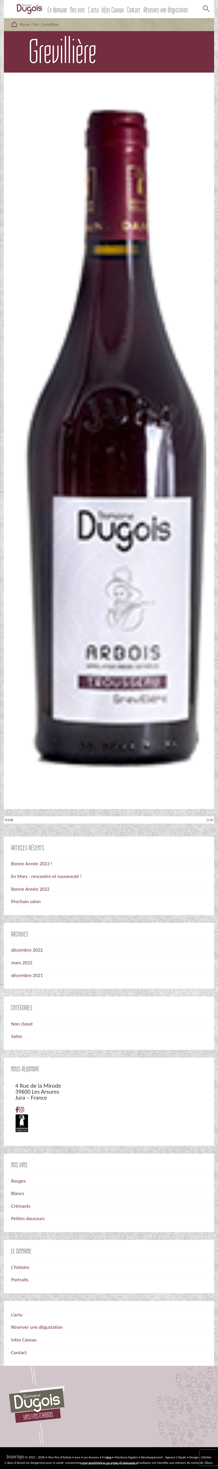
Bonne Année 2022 (30, 889)
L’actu (93, 10)
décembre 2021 (27, 975)
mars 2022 (21, 963)
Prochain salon (26, 901)
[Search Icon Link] (205, 10)
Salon (16, 1036)
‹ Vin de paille (8, 820)
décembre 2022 (27, 950)
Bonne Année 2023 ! (31, 864)
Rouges (18, 1181)
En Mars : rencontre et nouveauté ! (46, 876)
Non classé (22, 1024)
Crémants (21, 1206)
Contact (133, 10)
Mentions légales (125, 1457)
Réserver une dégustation (37, 1327)
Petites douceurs (28, 1218)
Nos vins (77, 10)
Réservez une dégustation (166, 10)
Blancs (17, 1193)
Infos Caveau (113, 10)
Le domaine (57, 10)
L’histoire (20, 1267)
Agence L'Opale (175, 1457)
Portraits (20, 1280)
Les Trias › (210, 820)
